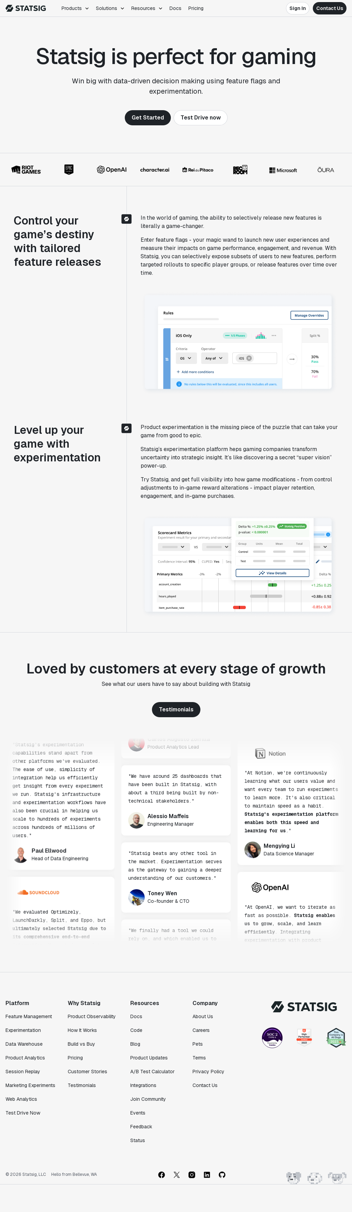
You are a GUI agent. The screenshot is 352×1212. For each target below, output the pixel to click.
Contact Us (329, 8)
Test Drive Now (23, 1113)
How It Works (82, 1030)
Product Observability (92, 1016)
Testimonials (176, 709)
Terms (199, 1058)
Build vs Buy (81, 1044)
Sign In (297, 8)
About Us (202, 1016)
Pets (197, 1044)
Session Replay (23, 1071)
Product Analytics (25, 1058)
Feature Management (29, 1016)
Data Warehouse (24, 1044)
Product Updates (149, 1058)
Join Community (148, 1099)
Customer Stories (87, 1071)
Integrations (143, 1085)
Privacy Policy (208, 1071)
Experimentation (23, 1030)
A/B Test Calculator (152, 1071)
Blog (135, 1044)
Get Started (148, 117)
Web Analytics (21, 1099)
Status (137, 1140)
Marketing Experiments (30, 1085)
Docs (175, 8)
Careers (201, 1030)
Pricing (196, 8)
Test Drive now (200, 117)
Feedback (141, 1127)
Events (137, 1113)
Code (136, 1030)
